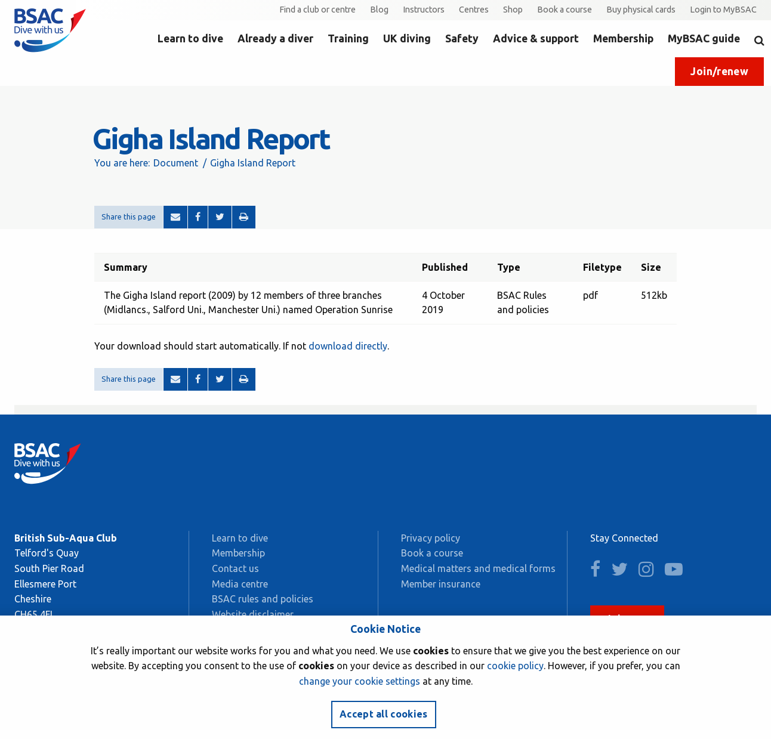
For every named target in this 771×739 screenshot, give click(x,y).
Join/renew (719, 71)
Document (175, 162)
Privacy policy (430, 538)
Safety (462, 38)
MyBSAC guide (704, 38)
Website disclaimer (253, 614)
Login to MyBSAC (723, 9)
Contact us (235, 568)
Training (348, 38)
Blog (379, 9)
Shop (513, 9)
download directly (348, 346)
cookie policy (515, 665)
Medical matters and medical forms (478, 568)
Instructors (424, 9)
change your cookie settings (359, 681)
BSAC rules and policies (262, 598)
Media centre (240, 584)
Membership (623, 38)
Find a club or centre (317, 9)
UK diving (407, 38)
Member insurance (440, 584)
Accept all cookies (384, 714)
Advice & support (536, 38)
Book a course (564, 9)
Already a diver (275, 38)
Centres (474, 9)
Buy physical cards (641, 9)
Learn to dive (190, 38)
